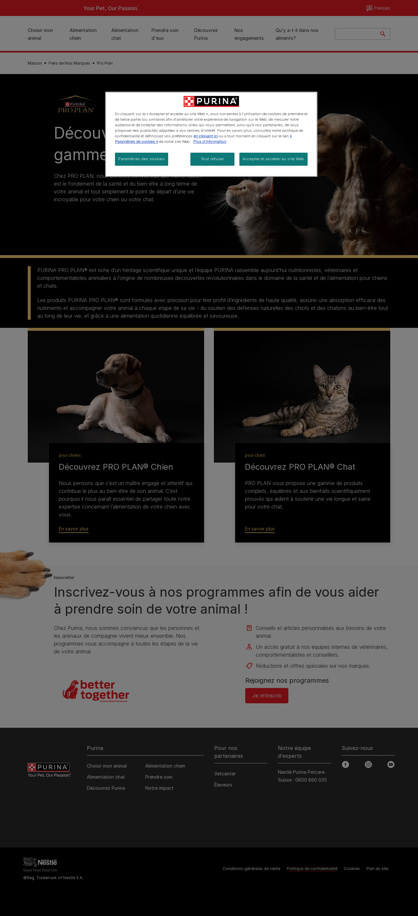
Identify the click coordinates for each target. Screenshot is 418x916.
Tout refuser (212, 159)
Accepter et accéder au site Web (273, 159)
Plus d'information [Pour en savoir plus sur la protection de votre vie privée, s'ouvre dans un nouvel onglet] (209, 141)
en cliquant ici (206, 136)
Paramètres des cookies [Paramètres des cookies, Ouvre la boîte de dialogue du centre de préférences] (141, 159)
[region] (211, 134)
